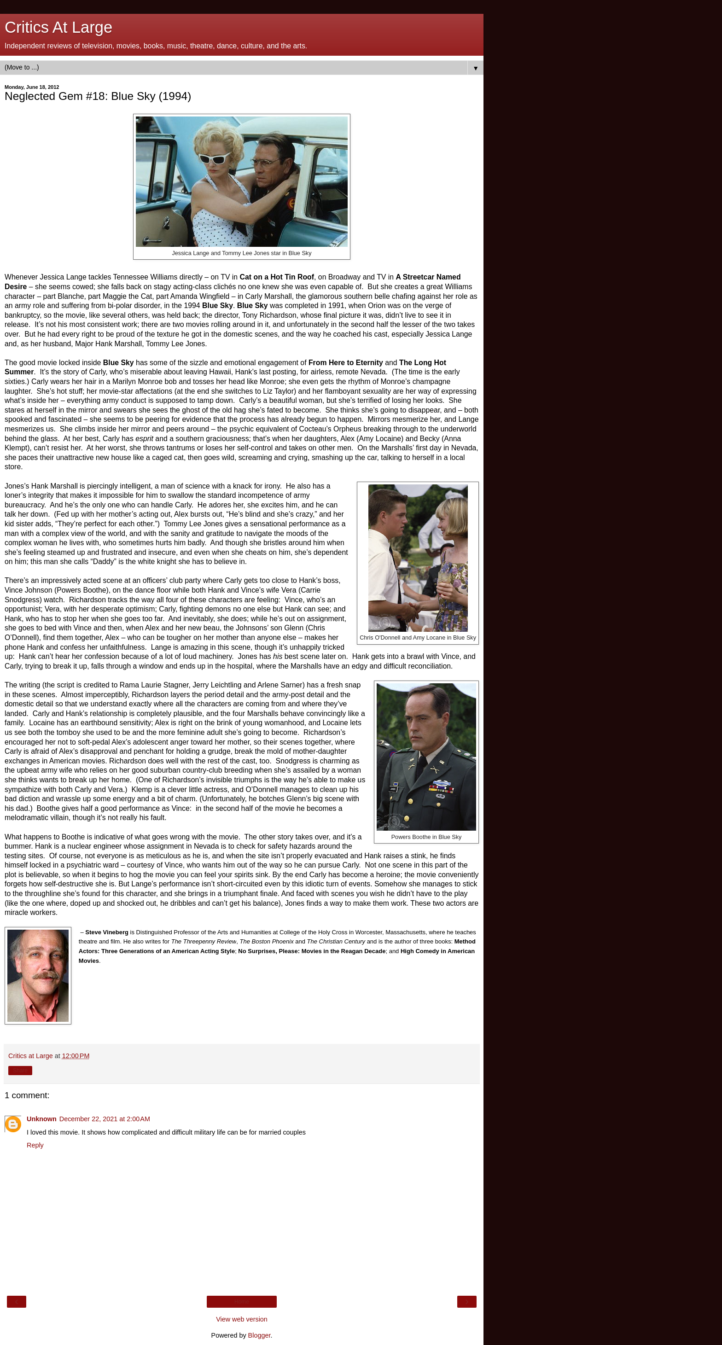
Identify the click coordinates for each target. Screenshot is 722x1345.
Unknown (42, 1119)
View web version (242, 1319)
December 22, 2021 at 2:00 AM (104, 1119)
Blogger (259, 1335)
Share (20, 1070)
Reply (35, 1145)
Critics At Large (58, 27)
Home (241, 1301)
